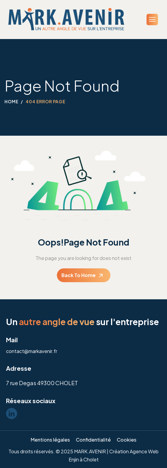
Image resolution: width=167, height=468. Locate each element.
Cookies (126, 439)
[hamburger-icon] (152, 19)
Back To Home (78, 275)
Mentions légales (50, 439)
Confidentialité (93, 439)
